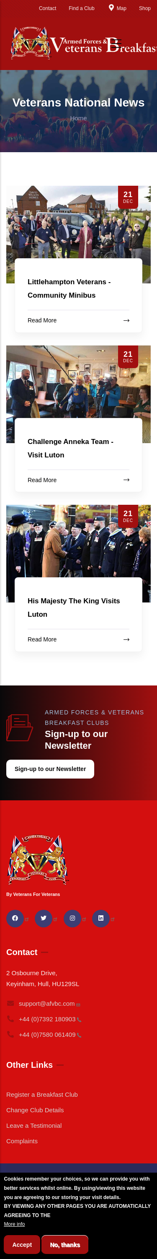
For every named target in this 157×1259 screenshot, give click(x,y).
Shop (145, 8)
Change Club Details (35, 1110)
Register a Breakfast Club (42, 1094)
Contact (47, 8)
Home (78, 118)
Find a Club (81, 8)
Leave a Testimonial (34, 1125)
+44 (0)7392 (44, 1019)
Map (116, 8)
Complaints (22, 1141)
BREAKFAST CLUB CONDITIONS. (92, 1227)
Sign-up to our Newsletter (50, 769)
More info (14, 1236)
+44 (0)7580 (44, 1034)
